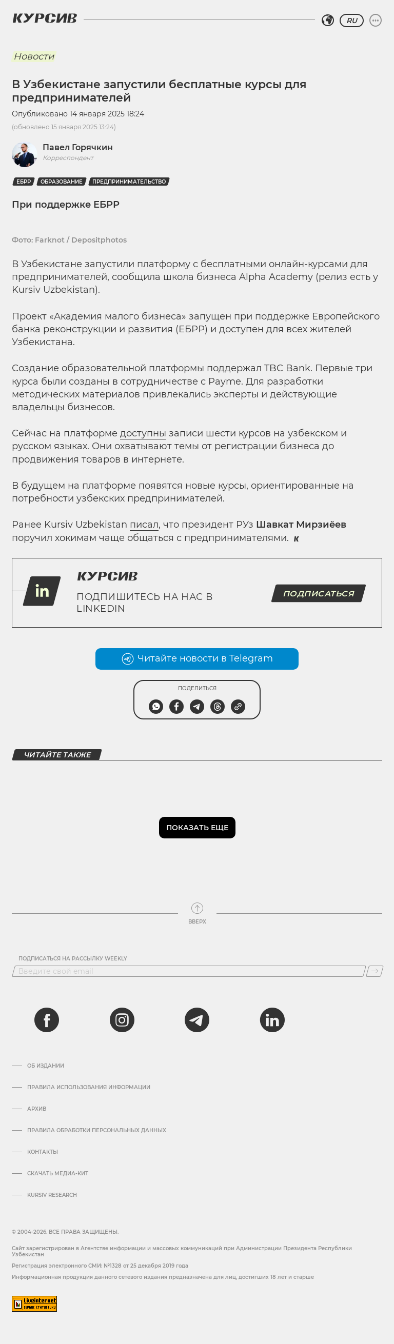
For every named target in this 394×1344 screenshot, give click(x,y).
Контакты (42, 1152)
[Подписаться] (374, 971)
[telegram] (197, 1020)
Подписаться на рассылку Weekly (72, 959)
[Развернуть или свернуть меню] (375, 20)
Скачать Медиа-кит (57, 1174)
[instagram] (122, 1020)
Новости (33, 56)
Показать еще (197, 827)
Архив (36, 1109)
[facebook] (46, 1020)
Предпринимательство (129, 181)
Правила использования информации (88, 1088)
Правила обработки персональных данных (96, 1131)
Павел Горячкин (78, 147)
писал (144, 524)
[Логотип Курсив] (44, 18)
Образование (62, 181)
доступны (143, 433)
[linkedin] (272, 1020)
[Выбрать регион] (327, 20)
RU (351, 20)
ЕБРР (23, 181)
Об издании (45, 1066)
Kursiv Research (52, 1195)
